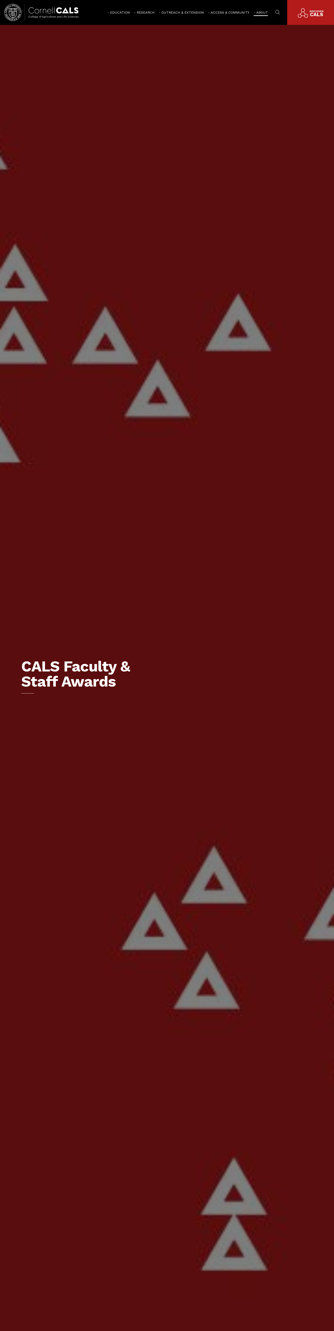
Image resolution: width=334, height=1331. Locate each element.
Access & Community (230, 12)
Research (146, 12)
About (262, 12)
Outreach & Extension (182, 12)
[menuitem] (119, 12)
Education (120, 12)
